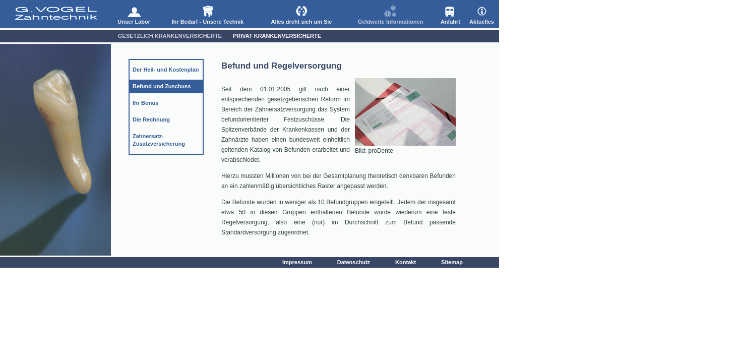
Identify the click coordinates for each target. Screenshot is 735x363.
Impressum (297, 262)
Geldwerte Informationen (390, 14)
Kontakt (405, 262)
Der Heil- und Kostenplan (166, 70)
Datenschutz (353, 262)
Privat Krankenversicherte (277, 36)
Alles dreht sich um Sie (301, 14)
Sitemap (452, 262)
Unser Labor (133, 14)
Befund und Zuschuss (162, 86)
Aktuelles (481, 14)
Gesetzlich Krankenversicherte (170, 36)
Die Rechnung (151, 119)
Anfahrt (450, 14)
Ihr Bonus (145, 103)
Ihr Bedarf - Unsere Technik (208, 14)
